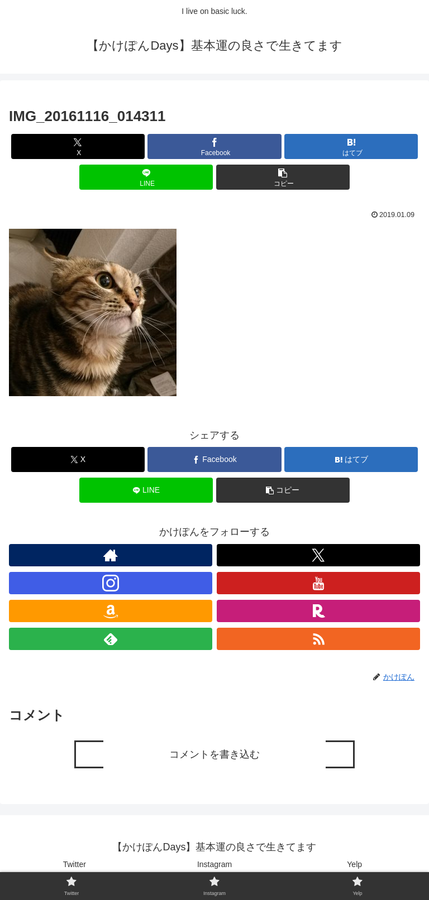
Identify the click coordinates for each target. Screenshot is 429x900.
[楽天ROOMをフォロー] (318, 611)
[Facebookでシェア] (214, 146)
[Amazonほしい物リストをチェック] (110, 611)
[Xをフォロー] (318, 555)
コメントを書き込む (214, 754)
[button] (283, 177)
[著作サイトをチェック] (110, 555)
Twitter (74, 864)
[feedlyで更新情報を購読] (110, 639)
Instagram (214, 864)
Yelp (354, 864)
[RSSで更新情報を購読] (318, 639)
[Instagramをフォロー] (110, 583)
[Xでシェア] (78, 146)
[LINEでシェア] (146, 177)
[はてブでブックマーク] (351, 146)
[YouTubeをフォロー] (318, 583)
